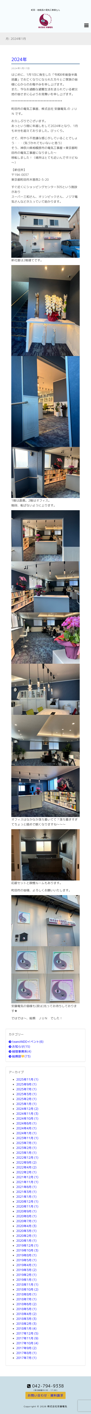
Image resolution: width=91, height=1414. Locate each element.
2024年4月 (26, 1128)
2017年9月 (26, 1348)
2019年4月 (26, 1265)
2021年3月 (26, 1192)
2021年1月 (26, 1197)
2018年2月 (26, 1324)
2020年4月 (26, 1226)
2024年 (19, 59)
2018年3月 (26, 1319)
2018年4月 (26, 1314)
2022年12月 (27, 1158)
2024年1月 (26, 1133)
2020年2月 (26, 1236)
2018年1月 (26, 1328)
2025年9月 (26, 1084)
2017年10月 (27, 1343)
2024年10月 (27, 1118)
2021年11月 (27, 1182)
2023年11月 (27, 1138)
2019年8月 (26, 1255)
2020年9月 (26, 1211)
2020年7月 (26, 1221)
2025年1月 (26, 1104)
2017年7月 (26, 1358)
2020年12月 (27, 1201)
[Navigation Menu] (86, 25)
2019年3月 (26, 1270)
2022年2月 (26, 1172)
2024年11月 (27, 1114)
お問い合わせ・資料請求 (45, 1395)
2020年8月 (26, 1216)
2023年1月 (26, 1153)
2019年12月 (27, 1245)
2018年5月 (26, 1309)
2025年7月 (26, 1089)
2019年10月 (27, 1250)
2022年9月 (26, 1162)
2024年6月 (26, 1123)
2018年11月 (27, 1285)
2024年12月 (27, 1109)
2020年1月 (26, 1241)
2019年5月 (26, 1260)
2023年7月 (26, 1143)
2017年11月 (27, 1338)
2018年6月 (26, 1304)
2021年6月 (26, 1187)
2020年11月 (27, 1206)
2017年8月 (26, 1353)
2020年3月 (26, 1231)
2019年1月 (26, 1280)
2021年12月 (27, 1177)
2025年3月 (26, 1094)
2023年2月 (26, 1148)
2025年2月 (26, 1099)
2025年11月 (27, 1079)
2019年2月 (26, 1275)
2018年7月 (26, 1299)
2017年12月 (27, 1333)
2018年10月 (27, 1289)
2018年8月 (26, 1294)
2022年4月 (26, 1167)
